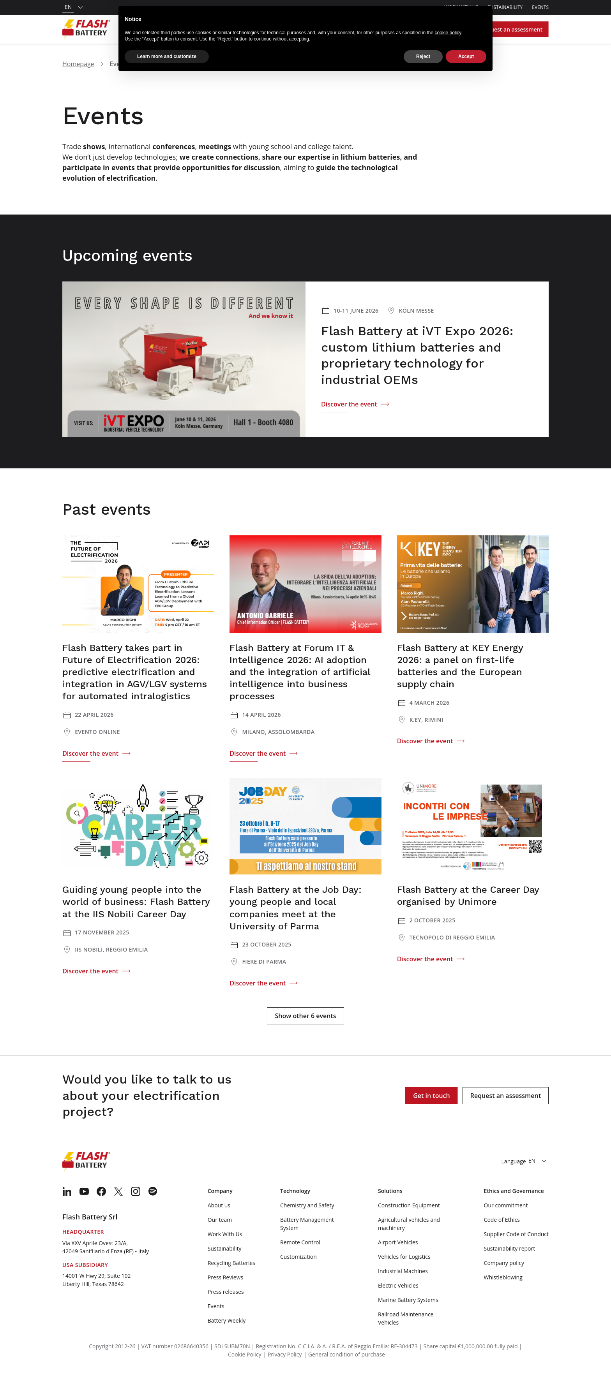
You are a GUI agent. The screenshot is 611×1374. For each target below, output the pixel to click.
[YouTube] (84, 1191)
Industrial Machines (403, 1271)
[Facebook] (101, 1191)
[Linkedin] (67, 1191)
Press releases (226, 1291)
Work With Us (225, 1234)
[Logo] (86, 29)
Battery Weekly (227, 1320)
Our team (220, 1219)
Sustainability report (509, 1248)
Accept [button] (466, 51)
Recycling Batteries (231, 1263)
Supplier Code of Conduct (516, 1234)
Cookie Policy (244, 1354)
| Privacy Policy (282, 1354)
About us (219, 1205)
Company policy (504, 1263)
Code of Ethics (502, 1219)
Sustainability (505, 7)
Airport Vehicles (398, 1242)
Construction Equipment (409, 1205)
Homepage (78, 64)
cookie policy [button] (448, 27)
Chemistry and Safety (307, 1205)
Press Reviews (225, 1277)
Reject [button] (423, 51)
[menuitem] (67, 1191)
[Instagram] (135, 1191)
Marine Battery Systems (408, 1300)
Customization (298, 1256)
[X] (118, 1191)
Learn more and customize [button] (166, 51)
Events (540, 7)
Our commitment (506, 1205)
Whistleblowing (503, 1277)
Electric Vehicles (398, 1285)
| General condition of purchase (344, 1354)
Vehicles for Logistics (404, 1256)
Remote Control (300, 1242)
